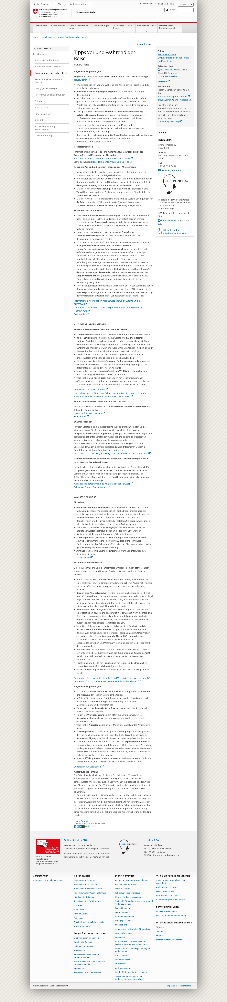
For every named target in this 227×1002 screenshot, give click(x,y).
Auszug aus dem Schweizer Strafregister (132, 929)
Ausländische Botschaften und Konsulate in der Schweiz (103, 158)
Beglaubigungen (122, 908)
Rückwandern (80, 950)
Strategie (160, 927)
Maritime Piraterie (167, 54)
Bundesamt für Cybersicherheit (91, 389)
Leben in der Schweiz (165, 891)
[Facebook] (75, 826)
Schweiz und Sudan (146, 28)
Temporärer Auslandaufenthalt (87, 973)
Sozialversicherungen (124, 916)
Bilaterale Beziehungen (166, 911)
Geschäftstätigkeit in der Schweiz (170, 900)
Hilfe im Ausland (81, 914)
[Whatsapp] (86, 826)
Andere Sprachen (169, 76)
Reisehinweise (58, 28)
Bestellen (164, 81)
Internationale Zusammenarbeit (170, 28)
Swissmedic (81, 314)
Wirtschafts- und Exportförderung (171, 916)
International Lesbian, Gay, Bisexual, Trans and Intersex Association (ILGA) (112, 453)
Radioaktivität (80, 909)
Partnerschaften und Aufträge (169, 940)
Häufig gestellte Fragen (84, 897)
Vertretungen (41, 28)
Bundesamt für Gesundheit (89, 766)
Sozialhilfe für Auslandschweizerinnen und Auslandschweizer (134, 902)
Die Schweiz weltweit (78, 4)
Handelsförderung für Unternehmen (131, 972)
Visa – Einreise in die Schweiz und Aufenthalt (170, 881)
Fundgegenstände (123, 921)
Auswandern (79, 968)
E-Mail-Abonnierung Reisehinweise (89, 922)
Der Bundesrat (43, 4)
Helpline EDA (151, 840)
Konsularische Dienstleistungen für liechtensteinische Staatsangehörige (131, 943)
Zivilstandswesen (122, 968)
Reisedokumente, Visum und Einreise (112, 161)
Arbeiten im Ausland (83, 942)
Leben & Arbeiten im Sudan (79, 28)
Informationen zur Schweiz (168, 896)
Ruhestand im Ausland (84, 946)
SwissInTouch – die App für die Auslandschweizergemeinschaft (129, 977)
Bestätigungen (121, 912)
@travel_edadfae (171, 230)
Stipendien (120, 937)
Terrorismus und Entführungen (87, 901)
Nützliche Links (122, 955)
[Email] (89, 826)
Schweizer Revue (122, 960)
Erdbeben (78, 905)
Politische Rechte (122, 889)
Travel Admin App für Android (174, 99)
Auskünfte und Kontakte (167, 887)
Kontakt (161, 132)
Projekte (159, 935)
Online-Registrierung (170, 121)
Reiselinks (78, 918)
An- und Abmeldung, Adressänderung (131, 880)
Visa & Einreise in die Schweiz (123, 28)
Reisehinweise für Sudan (84, 880)
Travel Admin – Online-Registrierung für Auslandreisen (132, 949)
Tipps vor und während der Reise (88, 889)
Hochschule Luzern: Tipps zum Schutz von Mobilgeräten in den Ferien (110, 393)
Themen (159, 931)
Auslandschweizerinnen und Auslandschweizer (86, 956)
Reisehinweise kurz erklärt (85, 884)
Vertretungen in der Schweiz (86, 938)
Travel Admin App (82, 926)
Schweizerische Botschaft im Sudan (48, 880)
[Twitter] (78, 826)
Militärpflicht (121, 925)
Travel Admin (82, 79)
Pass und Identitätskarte (125, 884)
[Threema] (83, 826)
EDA (59, 4)
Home (35, 37)
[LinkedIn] (80, 826)
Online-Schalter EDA (76, 840)
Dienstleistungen (101, 28)
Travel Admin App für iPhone (174, 96)
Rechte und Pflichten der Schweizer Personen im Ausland (89, 962)
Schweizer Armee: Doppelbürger (92, 487)
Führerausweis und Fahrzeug (127, 893)
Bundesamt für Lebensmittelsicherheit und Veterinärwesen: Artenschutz (112, 678)
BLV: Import (81, 416)
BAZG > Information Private (89, 413)
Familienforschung (123, 933)
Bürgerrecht (120, 964)
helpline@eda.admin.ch (173, 170)
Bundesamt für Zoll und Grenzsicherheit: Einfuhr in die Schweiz (107, 681)
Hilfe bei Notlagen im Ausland (128, 897)
